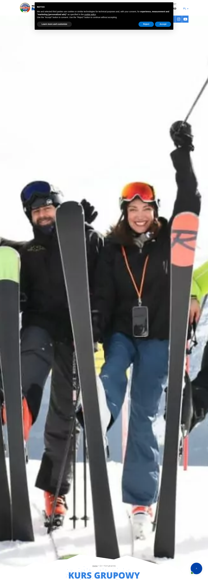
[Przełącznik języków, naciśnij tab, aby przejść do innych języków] (185, 8)
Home (95, 565)
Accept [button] (163, 24)
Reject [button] (146, 24)
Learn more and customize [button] (54, 24)
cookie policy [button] (90, 14)
